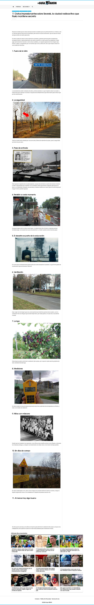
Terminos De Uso (55, 599)
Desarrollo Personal (15, 11)
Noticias (29, 11)
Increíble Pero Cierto (23, 11)
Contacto (37, 599)
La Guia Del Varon (47, 3)
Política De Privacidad (45, 599)
